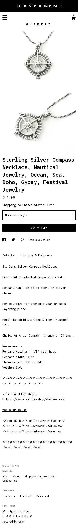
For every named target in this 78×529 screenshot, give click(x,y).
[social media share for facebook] (4, 239)
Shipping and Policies (40, 476)
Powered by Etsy (13, 521)
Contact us (9, 480)
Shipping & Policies (36, 255)
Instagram (9, 496)
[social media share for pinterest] (23, 239)
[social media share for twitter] (13, 239)
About (17, 476)
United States (33, 205)
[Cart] (73, 18)
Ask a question (40, 239)
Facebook (26, 496)
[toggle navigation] (4, 17)
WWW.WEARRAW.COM (14, 410)
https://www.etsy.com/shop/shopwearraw (33, 399)
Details (9, 255)
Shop (6, 476)
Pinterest (43, 496)
